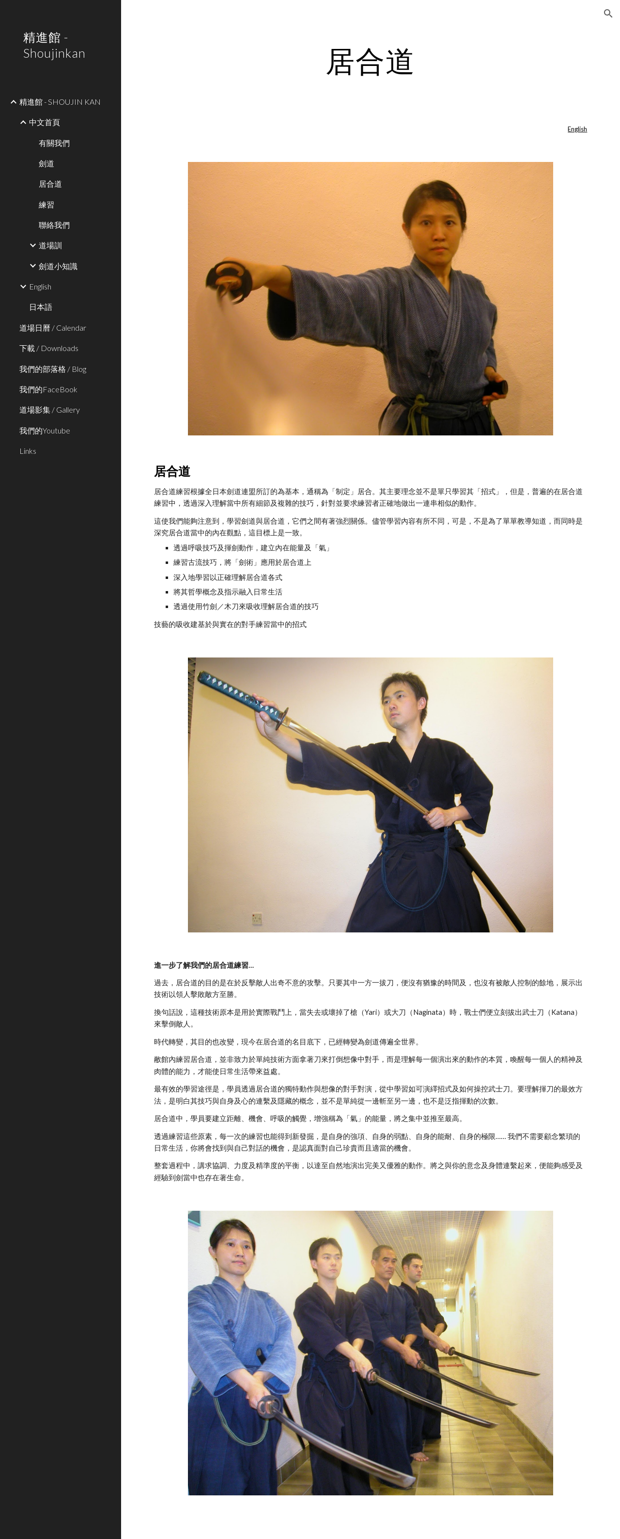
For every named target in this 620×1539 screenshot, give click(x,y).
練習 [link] (46, 204)
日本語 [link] (40, 306)
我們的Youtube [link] (44, 430)
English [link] (40, 286)
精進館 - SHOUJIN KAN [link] (60, 101)
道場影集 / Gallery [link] (49, 409)
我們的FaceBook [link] (48, 389)
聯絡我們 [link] (54, 224)
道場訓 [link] (50, 245)
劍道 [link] (46, 163)
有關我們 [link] (54, 142)
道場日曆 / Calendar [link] (52, 327)
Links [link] (27, 450)
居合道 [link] (50, 183)
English (577, 129)
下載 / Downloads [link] (48, 348)
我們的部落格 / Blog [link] (52, 368)
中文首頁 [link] (44, 122)
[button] (608, 13)
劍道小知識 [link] (58, 266)
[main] (370, 60)
